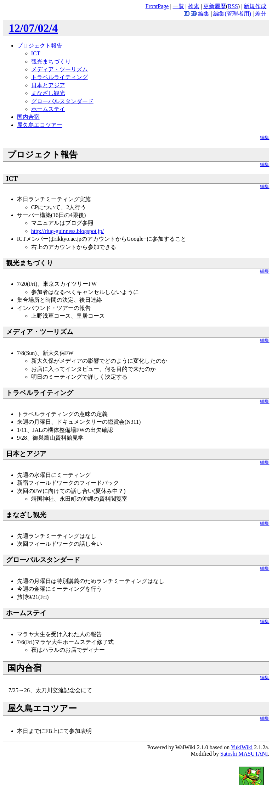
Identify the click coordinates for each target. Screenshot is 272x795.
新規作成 (255, 6)
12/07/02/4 (33, 28)
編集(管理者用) (232, 14)
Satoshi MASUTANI (244, 754)
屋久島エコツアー (39, 125)
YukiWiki (242, 747)
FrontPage (157, 6)
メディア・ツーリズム (59, 69)
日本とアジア (48, 85)
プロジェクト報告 (39, 46)
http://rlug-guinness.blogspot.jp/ (67, 231)
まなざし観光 (48, 93)
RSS (233, 6)
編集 (203, 14)
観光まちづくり (51, 62)
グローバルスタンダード (62, 101)
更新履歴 (214, 6)
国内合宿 (28, 117)
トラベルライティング (59, 77)
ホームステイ (48, 109)
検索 (193, 6)
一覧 (178, 6)
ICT (35, 53)
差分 (260, 14)
